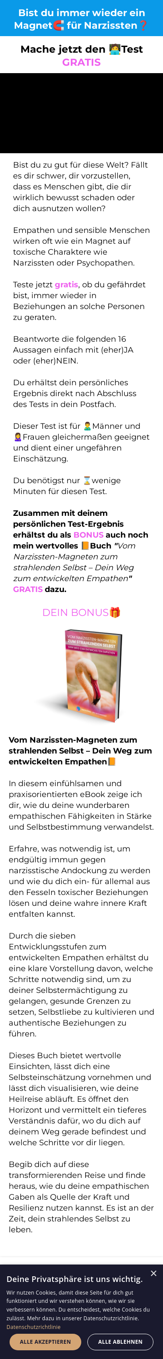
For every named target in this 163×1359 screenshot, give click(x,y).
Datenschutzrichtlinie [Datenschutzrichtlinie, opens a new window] (34, 1327)
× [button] (153, 1274)
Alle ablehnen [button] (120, 1342)
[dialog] (81, 1312)
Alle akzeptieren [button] (45, 1342)
